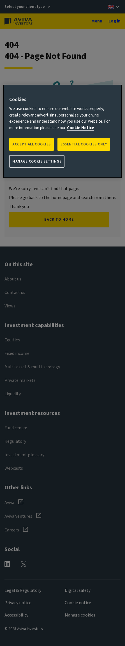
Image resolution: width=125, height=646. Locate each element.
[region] (62, 131)
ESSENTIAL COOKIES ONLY (84, 144)
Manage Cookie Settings (36, 161)
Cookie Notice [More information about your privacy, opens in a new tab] (80, 128)
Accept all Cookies (31, 144)
